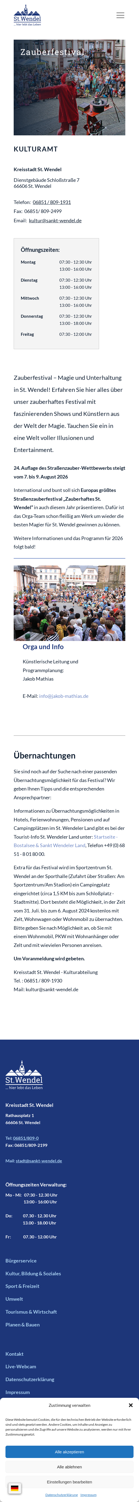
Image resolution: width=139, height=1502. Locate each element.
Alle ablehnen (69, 1467)
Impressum (88, 1495)
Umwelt (14, 1299)
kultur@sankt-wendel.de (55, 220)
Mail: (33, 1160)
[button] (131, 1405)
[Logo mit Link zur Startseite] (27, 14)
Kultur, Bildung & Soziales (33, 1273)
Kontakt (14, 1354)
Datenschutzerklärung (61, 1495)
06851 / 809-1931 (52, 202)
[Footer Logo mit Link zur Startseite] (24, 1080)
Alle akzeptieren (69, 1451)
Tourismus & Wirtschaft (31, 1312)
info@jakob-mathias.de (63, 696)
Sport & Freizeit (22, 1286)
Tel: (22, 1138)
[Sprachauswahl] (15, 1488)
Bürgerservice (21, 1261)
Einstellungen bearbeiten (69, 1482)
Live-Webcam (20, 1366)
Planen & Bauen (22, 1325)
